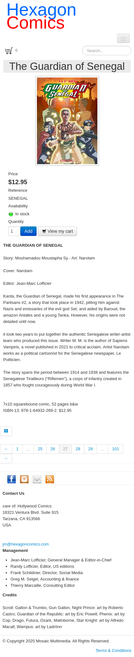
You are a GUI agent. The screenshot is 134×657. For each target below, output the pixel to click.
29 (90, 448)
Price (13, 173)
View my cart (57, 231)
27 (65, 448)
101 (115, 448)
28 (77, 448)
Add (28, 231)
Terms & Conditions (113, 650)
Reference (17, 190)
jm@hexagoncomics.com (26, 544)
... (28, 448)
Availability (18, 206)
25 (40, 448)
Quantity (16, 221)
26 (53, 448)
